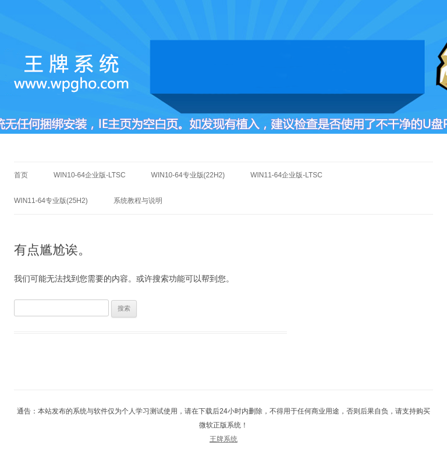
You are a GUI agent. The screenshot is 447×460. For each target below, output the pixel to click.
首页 (21, 175)
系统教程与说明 (137, 201)
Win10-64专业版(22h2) (188, 175)
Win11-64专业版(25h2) (51, 201)
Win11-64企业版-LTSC (286, 175)
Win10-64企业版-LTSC (90, 175)
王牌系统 (223, 439)
